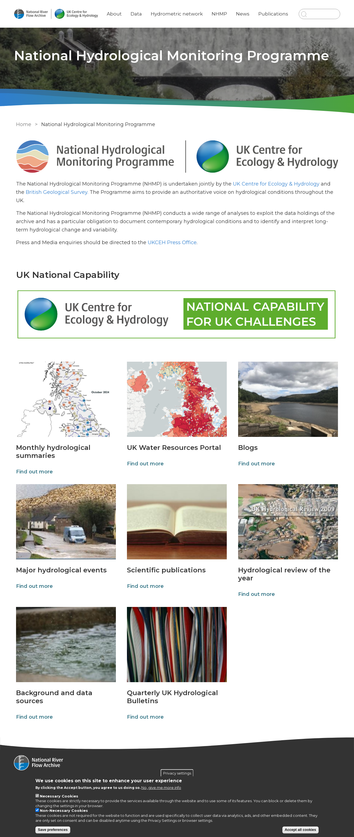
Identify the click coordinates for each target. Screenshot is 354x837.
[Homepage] (177, 763)
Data (137, 9)
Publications (273, 9)
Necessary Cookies (59, 796)
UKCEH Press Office (171, 243)
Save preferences (53, 830)
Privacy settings (177, 773)
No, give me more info (161, 787)
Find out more (33, 472)
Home (22, 124)
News (243, 9)
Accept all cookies (300, 830)
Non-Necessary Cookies (64, 810)
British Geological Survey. (56, 192)
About (115, 9)
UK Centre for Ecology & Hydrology (275, 184)
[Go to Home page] (57, 14)
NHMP (219, 9)
